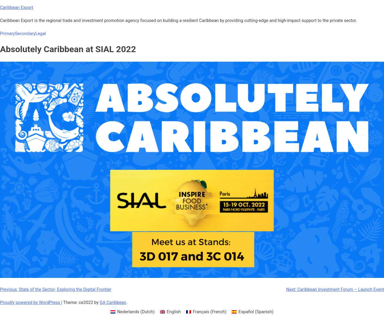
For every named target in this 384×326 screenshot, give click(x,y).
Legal (40, 33)
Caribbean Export (16, 7)
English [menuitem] (174, 311)
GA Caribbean (113, 302)
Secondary (25, 33)
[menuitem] (132, 312)
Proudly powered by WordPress (30, 302)
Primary (7, 33)
